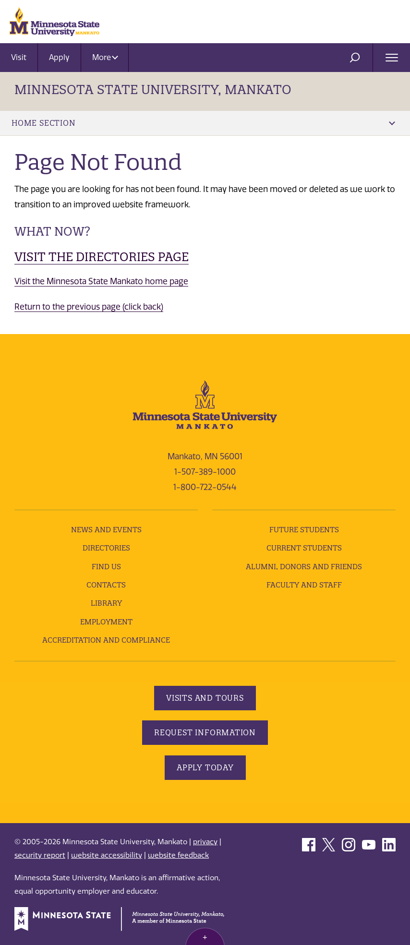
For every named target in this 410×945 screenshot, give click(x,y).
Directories (106, 547)
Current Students (304, 547)
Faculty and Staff (304, 584)
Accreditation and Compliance (106, 640)
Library (106, 603)
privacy (205, 841)
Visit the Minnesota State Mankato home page (101, 281)
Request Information (205, 732)
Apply (59, 57)
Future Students (304, 529)
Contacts (106, 584)
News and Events (106, 529)
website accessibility (106, 855)
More (105, 57)
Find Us (106, 566)
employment (106, 621)
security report (39, 855)
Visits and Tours (205, 698)
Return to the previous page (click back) (88, 306)
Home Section (203, 123)
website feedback (178, 855)
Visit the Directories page (101, 257)
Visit (18, 57)
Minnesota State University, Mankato (152, 89)
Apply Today (205, 767)
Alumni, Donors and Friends (304, 566)
